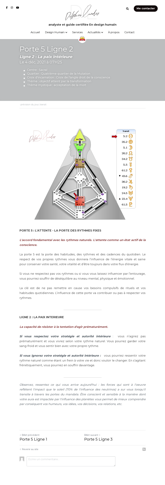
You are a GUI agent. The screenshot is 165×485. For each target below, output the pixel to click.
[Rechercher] (127, 8)
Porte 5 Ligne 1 (33, 439)
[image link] (82, 12)
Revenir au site (28, 449)
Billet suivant (92, 435)
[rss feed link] (144, 449)
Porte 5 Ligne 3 (98, 439)
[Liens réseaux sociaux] (7, 7)
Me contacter (146, 8)
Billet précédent (29, 435)
